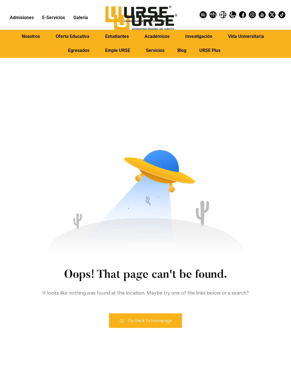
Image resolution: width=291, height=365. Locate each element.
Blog (181, 50)
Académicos (157, 36)
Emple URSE (117, 50)
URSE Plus (209, 50)
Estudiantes (117, 36)
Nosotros (31, 36)
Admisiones (22, 17)
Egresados (78, 50)
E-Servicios (53, 17)
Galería (80, 17)
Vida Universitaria (246, 36)
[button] (32, 36)
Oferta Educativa (72, 36)
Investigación (198, 36)
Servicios (155, 50)
